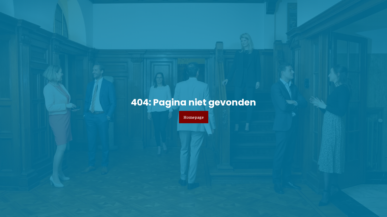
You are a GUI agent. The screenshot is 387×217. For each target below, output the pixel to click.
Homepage (194, 117)
